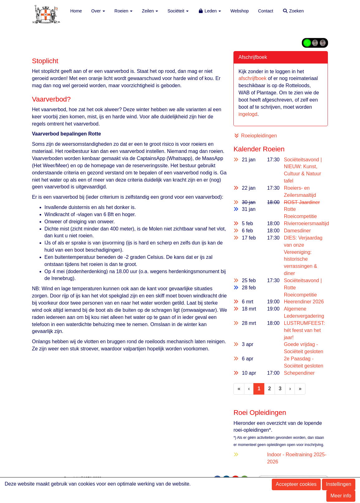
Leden (209, 10)
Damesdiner (297, 230)
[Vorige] (249, 389)
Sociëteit (178, 10)
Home (76, 10)
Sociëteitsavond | (303, 280)
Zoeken (293, 10)
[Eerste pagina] (238, 389)
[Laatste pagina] (300, 389)
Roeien (123, 10)
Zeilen (150, 10)
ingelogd (247, 114)
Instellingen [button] (338, 484)
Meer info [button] (340, 495)
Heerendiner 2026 (304, 301)
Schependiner (299, 373)
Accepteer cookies (296, 484)
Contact (265, 10)
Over (98, 10)
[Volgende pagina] (290, 389)
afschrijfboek (253, 78)
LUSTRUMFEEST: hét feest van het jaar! (304, 330)
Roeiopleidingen (255, 135)
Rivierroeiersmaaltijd (306, 223)
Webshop (239, 10)
